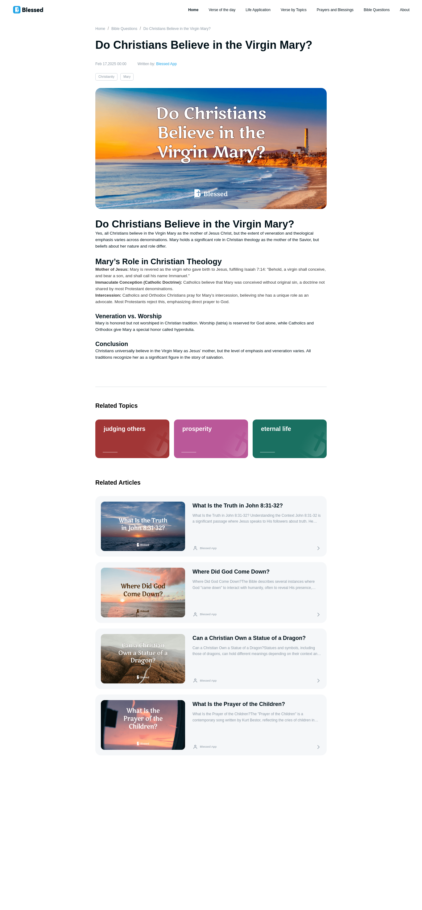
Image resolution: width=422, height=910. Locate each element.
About (404, 10)
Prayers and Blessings (335, 10)
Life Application (258, 10)
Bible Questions (377, 10)
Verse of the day (222, 10)
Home (193, 10)
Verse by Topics (294, 10)
